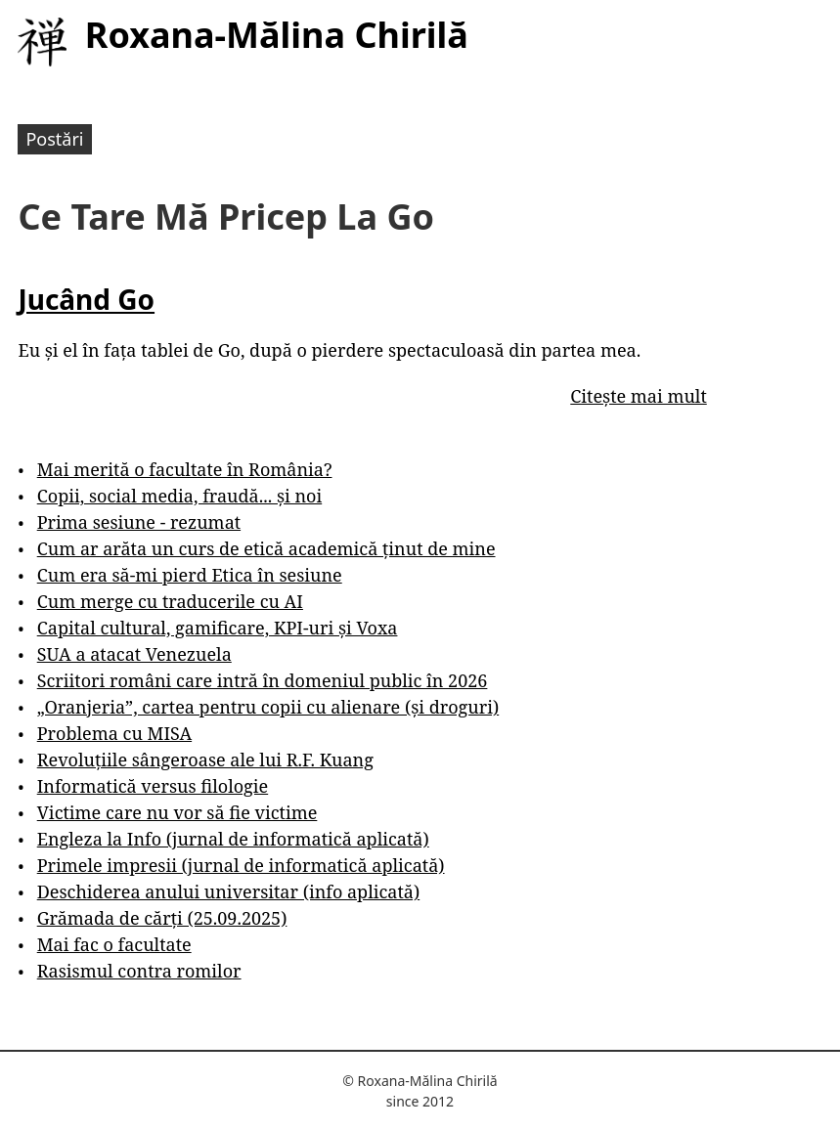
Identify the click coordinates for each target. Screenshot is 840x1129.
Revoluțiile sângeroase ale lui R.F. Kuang (205, 759)
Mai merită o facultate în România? (184, 469)
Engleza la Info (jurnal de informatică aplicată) (233, 838)
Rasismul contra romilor (139, 970)
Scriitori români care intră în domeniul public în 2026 (262, 680)
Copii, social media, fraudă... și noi (179, 495)
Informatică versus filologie (152, 786)
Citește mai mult (638, 396)
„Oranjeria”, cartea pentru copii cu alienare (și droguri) (268, 706)
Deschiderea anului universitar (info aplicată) (228, 891)
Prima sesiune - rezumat (139, 522)
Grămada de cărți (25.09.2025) (162, 918)
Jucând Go (86, 299)
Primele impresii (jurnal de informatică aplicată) (241, 865)
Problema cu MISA (114, 733)
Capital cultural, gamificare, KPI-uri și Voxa (217, 627)
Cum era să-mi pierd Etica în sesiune (189, 574)
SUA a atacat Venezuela (134, 654)
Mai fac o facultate (114, 944)
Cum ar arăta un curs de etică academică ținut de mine (266, 548)
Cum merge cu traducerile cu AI (170, 601)
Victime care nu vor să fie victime (177, 812)
